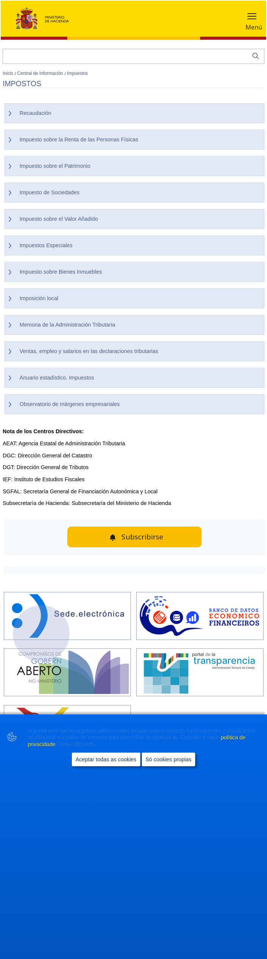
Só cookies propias (169, 765)
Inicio (8, 73)
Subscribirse (142, 537)
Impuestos (77, 73)
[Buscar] (133, 56)
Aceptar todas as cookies (106, 765)
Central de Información (40, 73)
